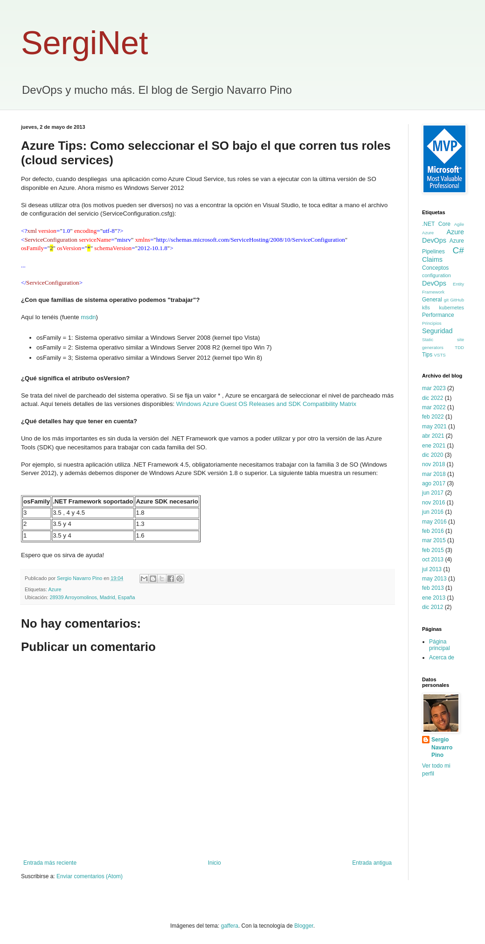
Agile (459, 224)
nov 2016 (433, 502)
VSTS (440, 354)
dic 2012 (432, 607)
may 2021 (434, 426)
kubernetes (451, 307)
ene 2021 (433, 445)
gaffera (229, 926)
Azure (54, 589)
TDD (459, 347)
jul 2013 (432, 569)
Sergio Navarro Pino (441, 747)
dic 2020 (432, 455)
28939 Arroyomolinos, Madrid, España (92, 597)
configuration (436, 275)
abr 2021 (433, 436)
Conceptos (435, 268)
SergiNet (84, 43)
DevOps (434, 283)
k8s (426, 307)
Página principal (439, 644)
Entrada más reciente (49, 863)
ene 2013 (433, 597)
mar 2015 (434, 540)
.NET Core (436, 224)
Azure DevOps (443, 236)
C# (458, 250)
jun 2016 (432, 512)
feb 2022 (433, 416)
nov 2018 (433, 464)
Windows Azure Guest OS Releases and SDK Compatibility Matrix (266, 403)
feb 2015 (433, 550)
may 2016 (434, 521)
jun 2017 (432, 492)
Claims (432, 259)
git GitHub (454, 299)
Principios (432, 323)
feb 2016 (433, 531)
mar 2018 (434, 474)
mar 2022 (434, 407)
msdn (88, 317)
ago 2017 (433, 483)
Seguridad (437, 331)
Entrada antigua (372, 863)
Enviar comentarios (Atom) (89, 876)
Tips (427, 354)
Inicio (214, 863)
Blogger (303, 926)
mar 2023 (434, 388)
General (432, 299)
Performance (438, 315)
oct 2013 (432, 559)
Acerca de (441, 657)
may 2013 (434, 578)
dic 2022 (432, 398)
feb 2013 (433, 588)
